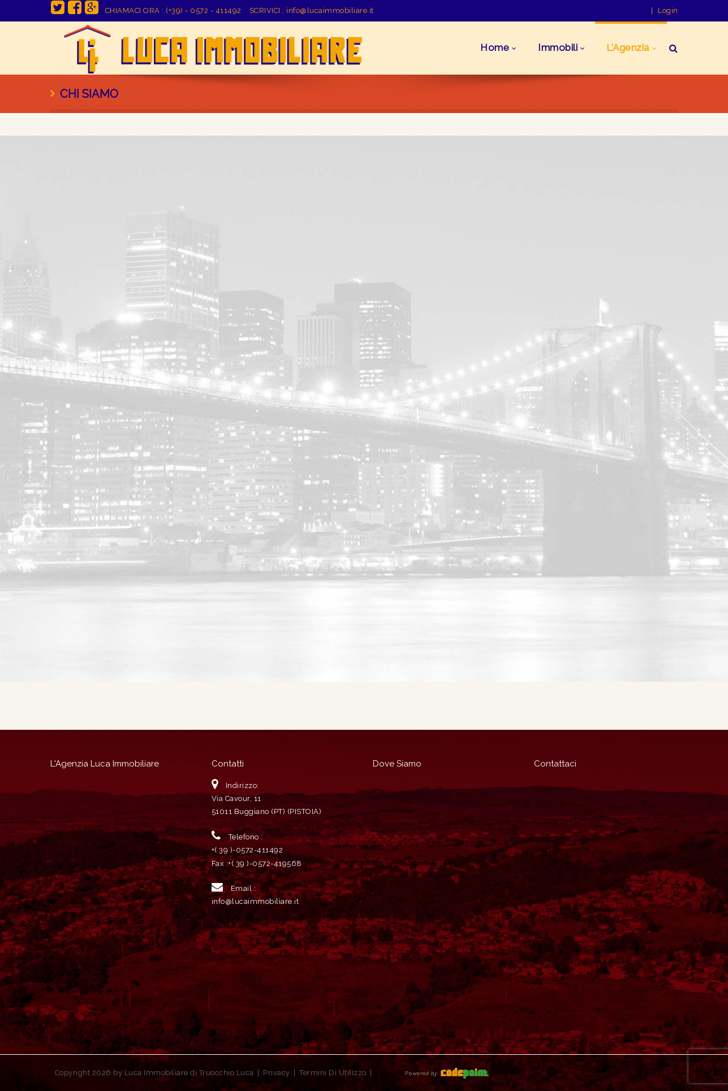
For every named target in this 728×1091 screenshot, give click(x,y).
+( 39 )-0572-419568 (265, 863)
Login (668, 10)
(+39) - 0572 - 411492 (204, 10)
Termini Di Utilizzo (333, 1072)
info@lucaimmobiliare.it (330, 10)
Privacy (276, 1072)
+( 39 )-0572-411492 (247, 850)
